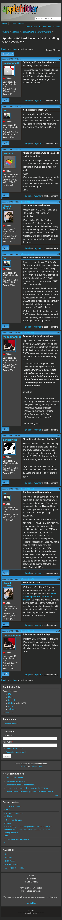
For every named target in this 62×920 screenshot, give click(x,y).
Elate (6, 836)
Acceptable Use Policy (14, 868)
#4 (58, 202)
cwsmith (8, 153)
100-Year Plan (45, 27)
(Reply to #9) (27, 631)
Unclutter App (36, 767)
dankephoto (10, 439)
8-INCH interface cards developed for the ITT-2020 (27, 788)
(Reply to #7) (27, 489)
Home (4, 24)
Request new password (16, 752)
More (57, 795)
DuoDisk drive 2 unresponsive (16, 839)
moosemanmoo (12, 336)
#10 (58, 631)
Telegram (12, 709)
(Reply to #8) (27, 579)
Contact (56, 27)
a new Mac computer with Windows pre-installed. (39, 596)
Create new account (14, 748)
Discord (11, 700)
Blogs (7, 854)
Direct (22, 767)
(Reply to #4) (27, 254)
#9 (58, 579)
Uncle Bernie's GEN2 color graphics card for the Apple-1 (29, 792)
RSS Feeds (10, 861)
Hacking (15, 32)
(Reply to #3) (27, 202)
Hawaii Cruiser (7, 207)
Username (8, 735)
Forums (13, 24)
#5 (58, 254)
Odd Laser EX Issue (14, 778)
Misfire (11, 703)
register (13, 49)
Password (8, 742)
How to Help (31, 903)
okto (5, 842)
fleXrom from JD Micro (13, 820)
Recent (21, 24)
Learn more (8, 712)
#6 (58, 333)
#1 (58, 59)
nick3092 (7, 809)
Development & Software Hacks (36, 32)
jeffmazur (7, 823)
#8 (58, 489)
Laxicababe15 (11, 63)
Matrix (10, 697)
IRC (10, 694)
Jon (5, 110)
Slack (10, 706)
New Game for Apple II (15, 781)
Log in (4, 49)
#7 (58, 436)
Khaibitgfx (8, 816)
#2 (58, 106)
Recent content (11, 724)
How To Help (31, 27)
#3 (58, 149)
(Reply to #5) (27, 333)
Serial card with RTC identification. (20, 785)
